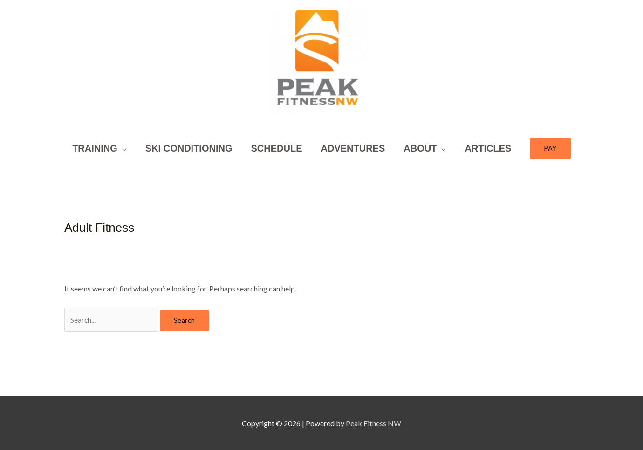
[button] (99, 160)
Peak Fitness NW (373, 423)
